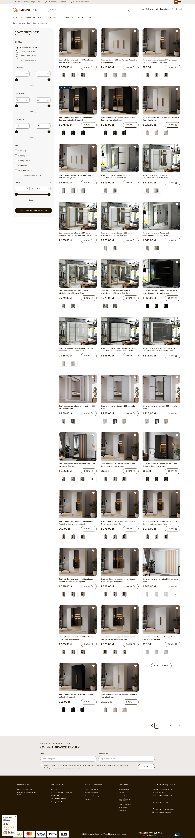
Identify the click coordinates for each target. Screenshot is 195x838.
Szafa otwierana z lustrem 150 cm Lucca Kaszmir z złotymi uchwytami (160, 522)
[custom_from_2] (20, 125)
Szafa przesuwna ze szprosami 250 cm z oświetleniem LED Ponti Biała (76, 349)
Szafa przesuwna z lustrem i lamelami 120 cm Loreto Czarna (77, 465)
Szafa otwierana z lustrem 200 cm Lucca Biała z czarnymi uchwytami (76, 638)
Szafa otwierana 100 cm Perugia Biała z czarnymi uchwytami (160, 638)
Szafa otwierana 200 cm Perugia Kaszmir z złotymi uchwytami (119, 61)
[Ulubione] (147, 9)
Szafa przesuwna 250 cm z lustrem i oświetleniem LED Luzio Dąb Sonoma (117, 292)
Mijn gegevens (124, 789)
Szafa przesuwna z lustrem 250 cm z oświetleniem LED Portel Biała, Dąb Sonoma (78, 234)
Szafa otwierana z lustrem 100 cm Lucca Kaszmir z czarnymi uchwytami (76, 522)
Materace (53, 17)
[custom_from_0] (20, 73)
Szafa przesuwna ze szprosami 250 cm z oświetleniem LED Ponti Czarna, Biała (118, 349)
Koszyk (121, 792)
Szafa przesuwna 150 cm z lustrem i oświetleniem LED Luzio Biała (158, 234)
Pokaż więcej (161, 665)
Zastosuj (32, 86)
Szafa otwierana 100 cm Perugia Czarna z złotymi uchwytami (76, 695)
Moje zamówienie (93, 785)
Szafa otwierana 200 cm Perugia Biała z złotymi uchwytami (76, 176)
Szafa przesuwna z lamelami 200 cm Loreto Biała (161, 580)
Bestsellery (84, 17)
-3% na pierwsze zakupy (59, 747)
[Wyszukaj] (127, 9)
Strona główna (19, 23)
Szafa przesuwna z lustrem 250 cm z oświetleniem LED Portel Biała (158, 176)
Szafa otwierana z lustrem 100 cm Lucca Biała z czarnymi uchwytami (118, 465)
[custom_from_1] (20, 99)
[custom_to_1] (41, 99)
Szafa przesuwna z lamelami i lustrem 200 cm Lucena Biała (77, 407)
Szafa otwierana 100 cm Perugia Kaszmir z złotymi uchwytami (119, 695)
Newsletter (122, 810)
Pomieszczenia (33, 17)
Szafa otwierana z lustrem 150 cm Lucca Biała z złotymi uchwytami (118, 522)
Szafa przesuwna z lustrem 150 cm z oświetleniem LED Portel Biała (116, 176)
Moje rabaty (123, 807)
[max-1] (32, 194)
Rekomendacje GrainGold (28, 47)
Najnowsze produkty (26, 59)
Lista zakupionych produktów (125, 800)
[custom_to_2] (41, 125)
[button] (33, 67)
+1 (176, 306)
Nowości (69, 17)
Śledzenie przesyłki (91, 792)
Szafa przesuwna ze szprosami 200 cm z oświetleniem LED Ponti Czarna (160, 292)
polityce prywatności (121, 765)
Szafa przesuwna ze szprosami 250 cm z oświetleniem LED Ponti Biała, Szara (160, 349)
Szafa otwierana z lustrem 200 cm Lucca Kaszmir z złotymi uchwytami (76, 61)
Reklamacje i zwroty (92, 796)
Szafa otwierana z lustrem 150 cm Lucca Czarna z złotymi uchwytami (76, 118)
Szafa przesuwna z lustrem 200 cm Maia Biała (118, 407)
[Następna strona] (179, 726)
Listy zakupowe (124, 796)
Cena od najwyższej (26, 55)
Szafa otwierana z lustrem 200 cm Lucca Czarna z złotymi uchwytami (118, 118)
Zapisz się (146, 766)
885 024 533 (160, 792)
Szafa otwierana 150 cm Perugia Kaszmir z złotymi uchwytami (161, 118)
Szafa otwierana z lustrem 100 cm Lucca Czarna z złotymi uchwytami (160, 465)
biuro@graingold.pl (165, 795)
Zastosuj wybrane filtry (33, 210)
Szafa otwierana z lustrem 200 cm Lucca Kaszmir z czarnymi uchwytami (118, 638)
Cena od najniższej (25, 51)
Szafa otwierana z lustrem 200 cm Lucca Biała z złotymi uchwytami (118, 580)
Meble (16, 17)
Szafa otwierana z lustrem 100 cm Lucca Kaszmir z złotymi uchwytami (160, 61)
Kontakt (87, 799)
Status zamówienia (91, 789)
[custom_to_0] (41, 73)
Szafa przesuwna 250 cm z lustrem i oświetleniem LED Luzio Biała (74, 292)
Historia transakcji (125, 804)
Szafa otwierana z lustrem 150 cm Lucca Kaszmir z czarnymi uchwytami (76, 580)
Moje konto (125, 785)
